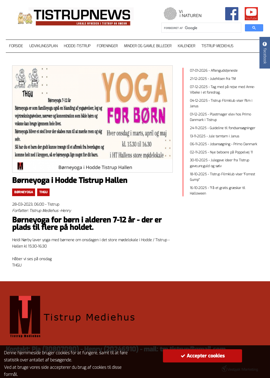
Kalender (186, 46)
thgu (43, 192)
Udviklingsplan (43, 46)
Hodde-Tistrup (77, 46)
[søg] (201, 28)
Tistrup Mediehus (217, 46)
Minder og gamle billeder (147, 46)
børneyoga (23, 192)
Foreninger (107, 46)
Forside (16, 46)
